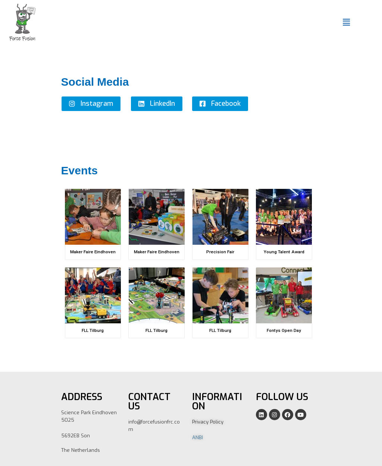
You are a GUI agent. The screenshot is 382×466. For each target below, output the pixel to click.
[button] (91, 103)
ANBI (197, 437)
